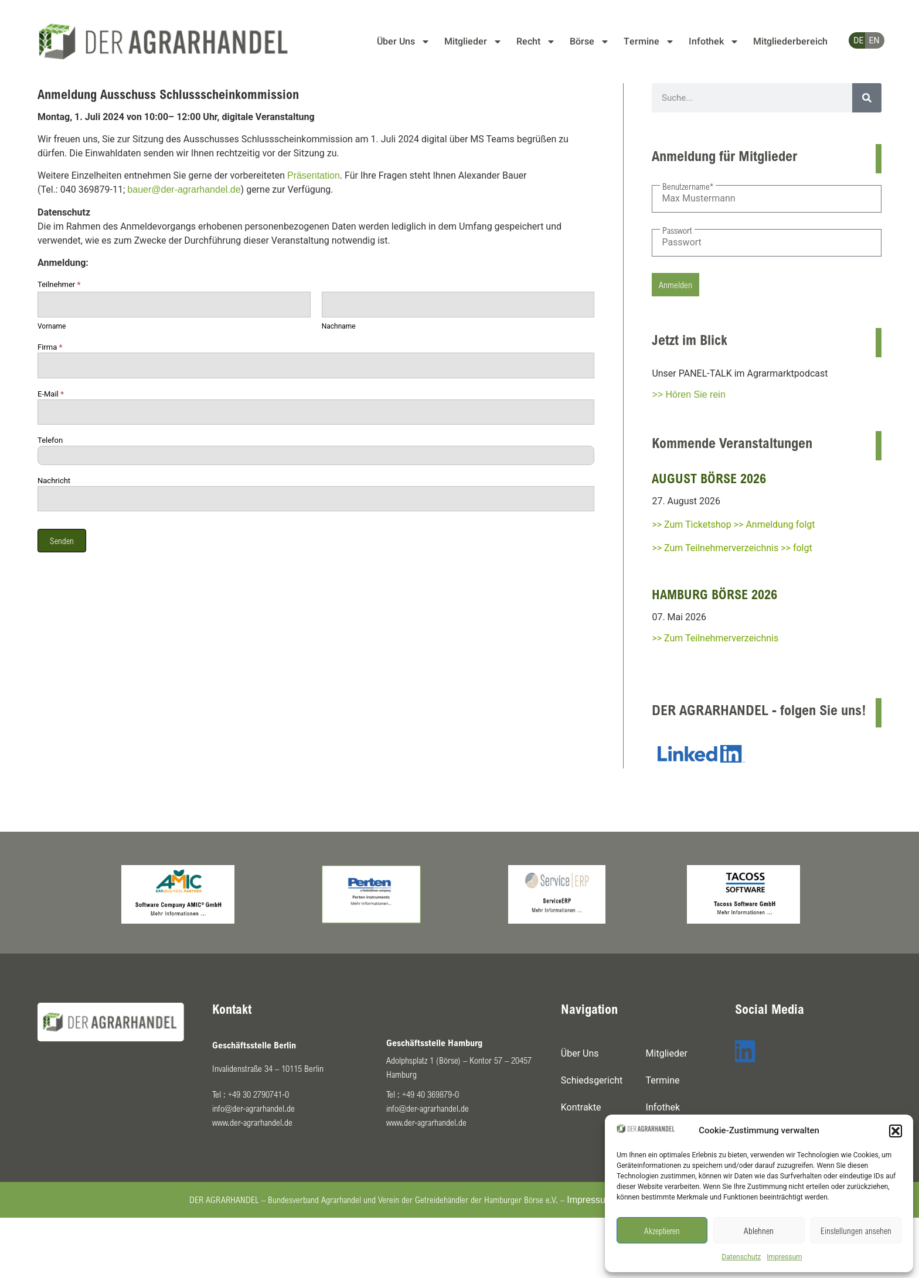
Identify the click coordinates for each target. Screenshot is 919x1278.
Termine (649, 41)
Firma (50, 347)
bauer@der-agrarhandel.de (183, 189)
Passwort (677, 230)
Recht (536, 41)
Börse (590, 41)
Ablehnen (759, 1230)
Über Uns (403, 41)
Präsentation (313, 175)
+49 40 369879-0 (430, 1094)
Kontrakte (581, 1107)
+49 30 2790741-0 (258, 1094)
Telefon (50, 440)
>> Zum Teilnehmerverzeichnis (715, 638)
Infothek (714, 41)
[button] (895, 1131)
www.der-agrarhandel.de (252, 1122)
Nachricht (54, 481)
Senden (62, 540)
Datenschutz (741, 1257)
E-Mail (51, 394)
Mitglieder (473, 41)
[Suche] (866, 97)
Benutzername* (687, 186)
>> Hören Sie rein (688, 394)
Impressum (784, 1257)
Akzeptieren (662, 1230)
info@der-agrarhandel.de (253, 1108)
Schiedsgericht (592, 1080)
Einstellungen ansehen (856, 1230)
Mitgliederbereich (790, 42)
